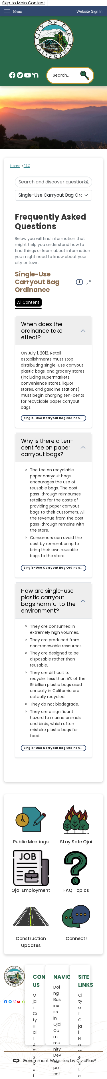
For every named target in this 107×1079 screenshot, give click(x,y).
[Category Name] (53, 195)
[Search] (86, 182)
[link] (89, 11)
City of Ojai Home (80, 1026)
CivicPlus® (86, 1060)
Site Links (85, 981)
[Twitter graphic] (20, 75)
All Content (28, 302)
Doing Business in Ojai (57, 1005)
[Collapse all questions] (88, 282)
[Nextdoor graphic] (35, 75)
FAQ (27, 166)
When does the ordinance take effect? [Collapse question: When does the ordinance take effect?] (41, 330)
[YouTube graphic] (27, 75)
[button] (85, 75)
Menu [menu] (17, 11)
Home (15, 166)
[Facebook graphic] (12, 75)
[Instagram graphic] (14, 1002)
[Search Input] (53, 182)
